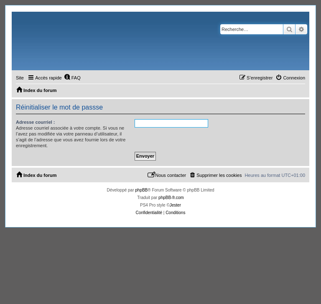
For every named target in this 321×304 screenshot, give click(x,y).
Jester (175, 205)
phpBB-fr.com (171, 197)
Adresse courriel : (35, 122)
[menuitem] (72, 78)
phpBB (141, 190)
